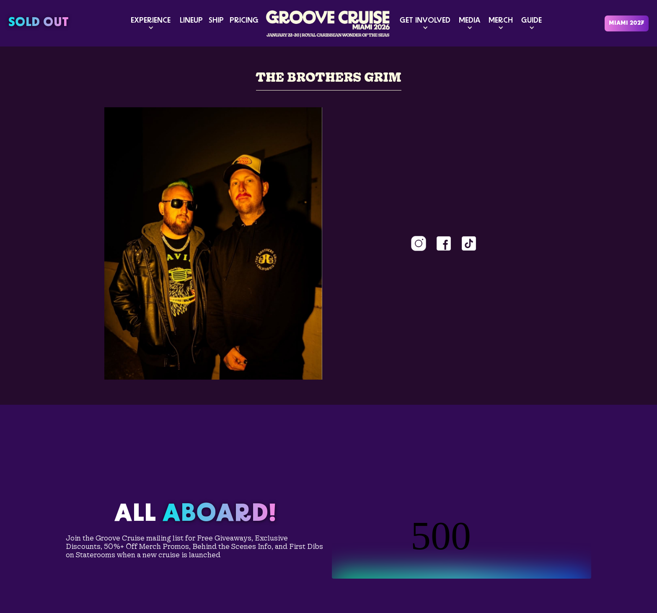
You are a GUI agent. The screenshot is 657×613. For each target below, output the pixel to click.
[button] (150, 23)
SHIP (216, 20)
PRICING (244, 20)
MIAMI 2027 (626, 23)
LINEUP (191, 20)
